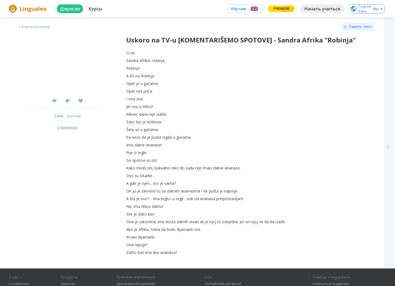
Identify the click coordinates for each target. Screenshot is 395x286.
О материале (67, 127)
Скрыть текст (358, 26)
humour (74, 115)
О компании (19, 284)
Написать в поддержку (331, 284)
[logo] (28, 8)
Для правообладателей (136, 284)
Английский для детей (223, 284)
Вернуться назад (34, 27)
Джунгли (68, 284)
